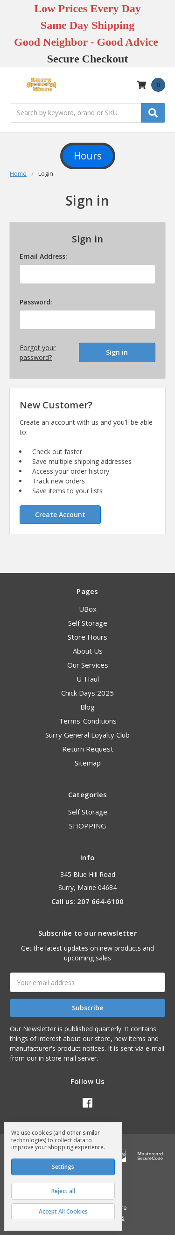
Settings (63, 1167)
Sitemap (88, 762)
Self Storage (87, 623)
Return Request (87, 748)
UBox (88, 609)
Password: (36, 301)
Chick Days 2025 (87, 692)
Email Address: (43, 256)
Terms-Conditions (88, 720)
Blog (87, 706)
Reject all (63, 1191)
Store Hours (87, 637)
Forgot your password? (38, 352)
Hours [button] (88, 155)
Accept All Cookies (63, 1211)
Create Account (60, 514)
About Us (88, 650)
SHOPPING (87, 825)
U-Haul (88, 678)
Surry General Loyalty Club (87, 734)
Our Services (87, 664)
